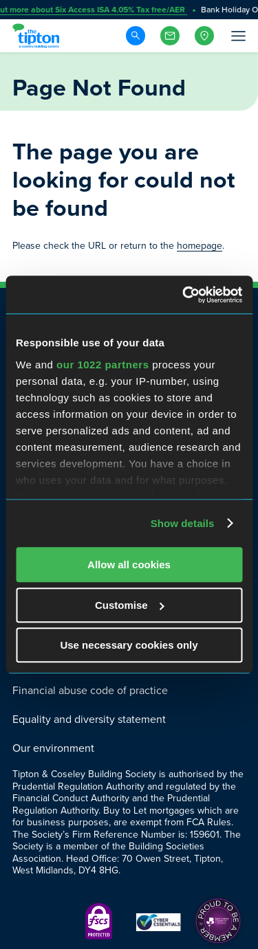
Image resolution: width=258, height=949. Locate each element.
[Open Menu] (237, 35)
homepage (199, 245)
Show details (183, 523)
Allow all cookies (129, 564)
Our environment (53, 748)
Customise (129, 605)
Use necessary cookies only (128, 645)
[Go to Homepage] (37, 35)
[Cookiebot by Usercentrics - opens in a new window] (183, 295)
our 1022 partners (102, 364)
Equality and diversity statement (89, 719)
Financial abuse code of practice (90, 690)
